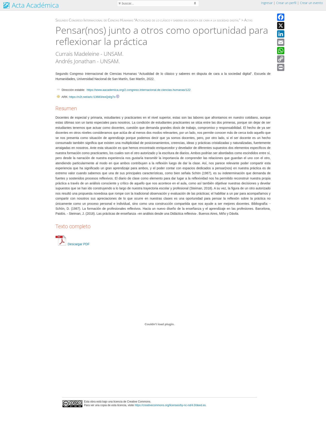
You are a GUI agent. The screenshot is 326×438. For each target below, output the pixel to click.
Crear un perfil (286, 3)
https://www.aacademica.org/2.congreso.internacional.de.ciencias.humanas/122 (139, 90)
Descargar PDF (72, 244)
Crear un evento (311, 3)
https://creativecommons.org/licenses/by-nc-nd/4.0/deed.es (170, 405)
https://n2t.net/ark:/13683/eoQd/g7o (92, 97)
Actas (248, 20)
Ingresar (267, 3)
